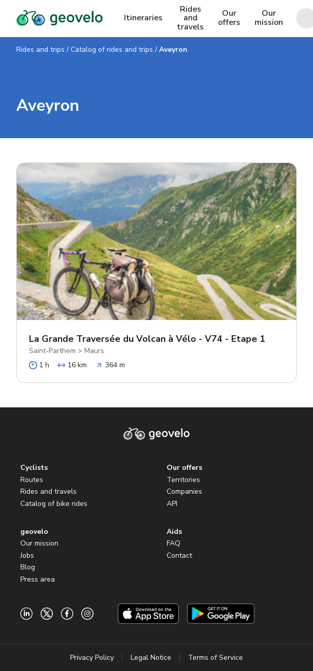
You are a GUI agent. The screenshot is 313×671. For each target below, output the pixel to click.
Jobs (27, 555)
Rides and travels (48, 491)
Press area (37, 579)
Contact (179, 555)
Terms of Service (215, 657)
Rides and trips (40, 49)
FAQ (173, 543)
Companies (184, 491)
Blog (27, 567)
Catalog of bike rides (53, 503)
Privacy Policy (92, 657)
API (172, 503)
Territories (183, 480)
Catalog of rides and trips (112, 49)
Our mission (39, 543)
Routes (31, 480)
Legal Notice (151, 657)
